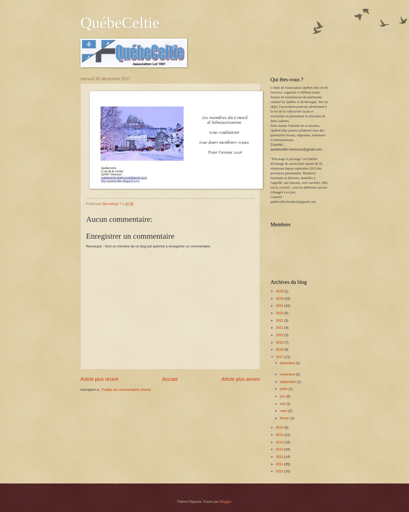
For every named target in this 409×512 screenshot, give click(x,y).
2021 (280, 328)
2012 (280, 457)
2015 (280, 435)
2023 (280, 313)
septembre (288, 382)
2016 (280, 427)
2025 (280, 298)
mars (284, 411)
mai (283, 404)
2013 (280, 449)
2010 (280, 471)
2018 (280, 349)
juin (283, 396)
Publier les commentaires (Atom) (126, 390)
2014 (280, 442)
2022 (280, 320)
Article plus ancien (240, 379)
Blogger (225, 502)
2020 (280, 335)
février (285, 418)
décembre (288, 363)
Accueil (169, 379)
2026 (280, 291)
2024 (280, 306)
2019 (280, 342)
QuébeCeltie (120, 22)
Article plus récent (99, 379)
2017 (280, 357)
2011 (280, 464)
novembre (288, 374)
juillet (284, 389)
